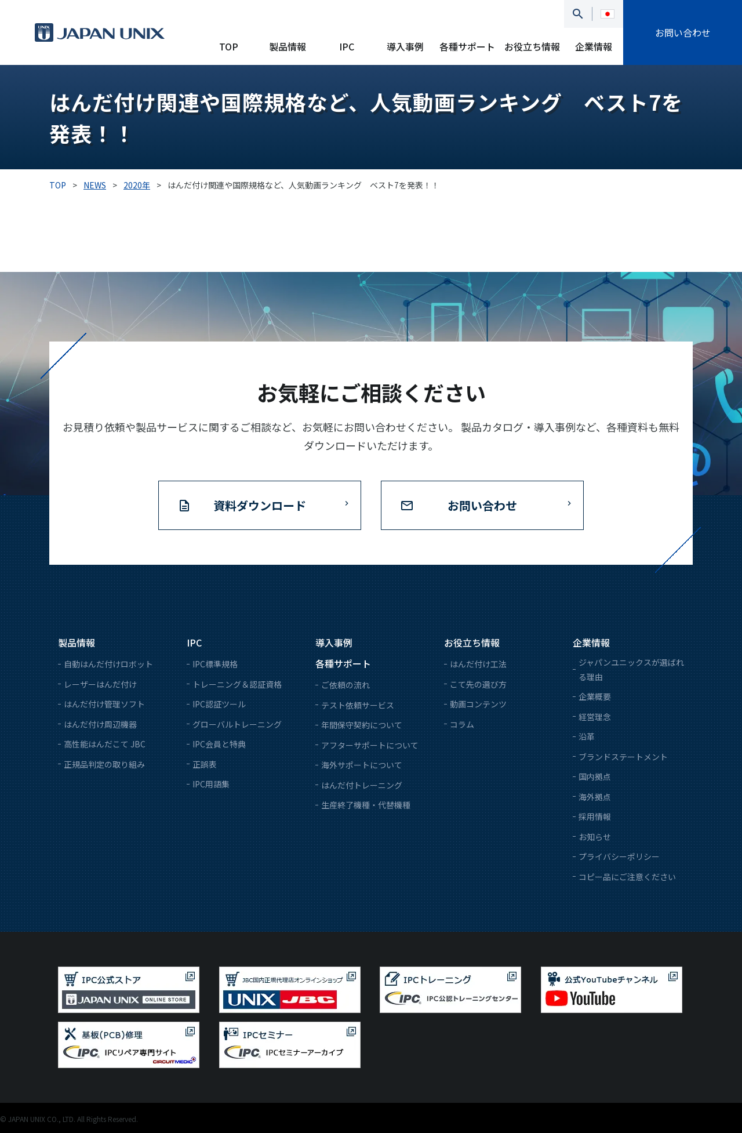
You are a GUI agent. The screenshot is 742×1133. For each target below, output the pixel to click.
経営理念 (595, 716)
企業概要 (595, 696)
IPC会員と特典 (219, 744)
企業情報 (593, 46)
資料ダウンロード (259, 505)
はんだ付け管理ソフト (104, 704)
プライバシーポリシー (619, 856)
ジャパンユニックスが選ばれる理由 (631, 669)
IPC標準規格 (215, 664)
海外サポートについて (361, 765)
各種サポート (467, 46)
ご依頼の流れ (345, 685)
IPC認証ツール (219, 704)
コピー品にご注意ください (627, 877)
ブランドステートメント (623, 756)
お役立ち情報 (532, 46)
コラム (462, 724)
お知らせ (595, 837)
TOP (228, 46)
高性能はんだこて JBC (105, 744)
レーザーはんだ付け (100, 684)
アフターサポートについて (370, 745)
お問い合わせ (683, 32)
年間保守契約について (361, 725)
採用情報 (595, 816)
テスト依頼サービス (357, 705)
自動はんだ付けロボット (108, 664)
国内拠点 (595, 776)
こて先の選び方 (478, 684)
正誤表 (204, 764)
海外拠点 (595, 796)
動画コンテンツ (478, 704)
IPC (346, 46)
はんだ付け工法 (478, 664)
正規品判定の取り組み (104, 764)
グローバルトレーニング (237, 724)
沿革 (587, 736)
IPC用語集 (211, 784)
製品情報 (287, 46)
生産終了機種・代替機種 (365, 805)
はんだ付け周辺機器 (100, 724)
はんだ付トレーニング (361, 785)
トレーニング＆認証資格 (237, 684)
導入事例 (405, 46)
